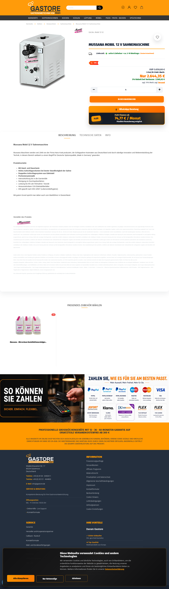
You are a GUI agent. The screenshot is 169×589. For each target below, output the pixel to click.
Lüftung (88, 18)
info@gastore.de (38, 485)
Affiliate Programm (93, 471)
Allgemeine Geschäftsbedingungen (100, 483)
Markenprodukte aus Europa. (96, 546)
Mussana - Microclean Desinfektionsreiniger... (28, 344)
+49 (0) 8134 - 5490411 (42, 478)
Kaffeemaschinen (50, 18)
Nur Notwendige (49, 578)
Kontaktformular (33, 514)
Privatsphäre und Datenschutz (98, 479)
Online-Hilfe (31, 510)
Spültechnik (135, 18)
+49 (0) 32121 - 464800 (42, 481)
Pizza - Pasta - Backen (116, 18)
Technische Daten (90, 136)
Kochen (65, 18)
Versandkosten (92, 467)
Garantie (29, 529)
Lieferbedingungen (93, 503)
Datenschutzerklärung (114, 569)
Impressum (90, 487)
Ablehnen (76, 578)
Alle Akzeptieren (20, 578)
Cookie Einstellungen (94, 511)
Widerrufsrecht (92, 475)
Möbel (99, 18)
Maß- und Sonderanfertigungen (38, 547)
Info (108, 136)
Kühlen (76, 18)
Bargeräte (33, 18)
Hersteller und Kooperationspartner (39, 533)
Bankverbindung (92, 495)
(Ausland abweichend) (147, 53)
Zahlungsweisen (92, 507)
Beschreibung (67, 136)
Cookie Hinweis (92, 499)
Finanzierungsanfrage (94, 463)
